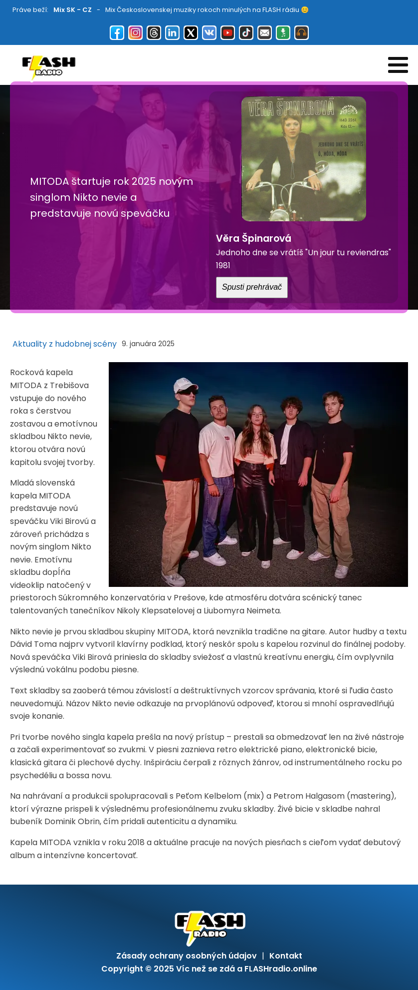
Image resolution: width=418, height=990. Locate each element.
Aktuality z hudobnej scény (64, 344)
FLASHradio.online (280, 969)
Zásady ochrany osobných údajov (186, 956)
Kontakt (285, 956)
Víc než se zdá (205, 969)
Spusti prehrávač (252, 287)
